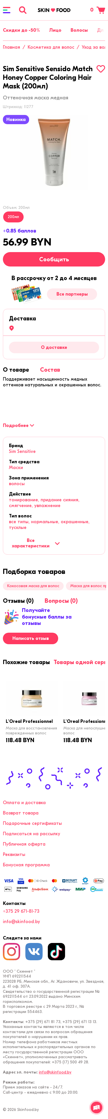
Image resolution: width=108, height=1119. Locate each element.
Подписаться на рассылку (31, 833)
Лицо (55, 30)
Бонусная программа (26, 864)
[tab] (16, 369)
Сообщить (54, 259)
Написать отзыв (30, 638)
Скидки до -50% (21, 30)
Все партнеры (72, 294)
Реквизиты (14, 854)
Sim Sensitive (22, 451)
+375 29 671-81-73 (21, 911)
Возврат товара (21, 813)
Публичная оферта (24, 844)
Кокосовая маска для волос (33, 585)
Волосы (79, 30)
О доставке (54, 347)
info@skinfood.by (21, 921)
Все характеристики (36, 543)
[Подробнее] (18, 425)
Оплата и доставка (24, 802)
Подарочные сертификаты (32, 823)
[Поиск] (22, 10)
